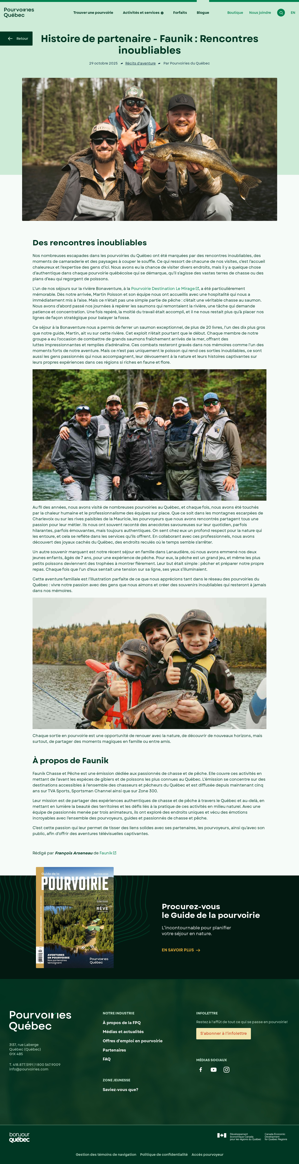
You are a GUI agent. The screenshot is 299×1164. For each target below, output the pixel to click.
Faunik (106, 853)
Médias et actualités (123, 1032)
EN (293, 12)
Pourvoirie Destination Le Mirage (163, 288)
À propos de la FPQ (122, 1023)
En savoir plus (181, 950)
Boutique (235, 12)
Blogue (203, 12)
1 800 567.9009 (47, 1064)
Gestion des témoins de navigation (106, 1154)
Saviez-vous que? (120, 1089)
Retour (18, 38)
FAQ (107, 1059)
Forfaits (180, 12)
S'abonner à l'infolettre (223, 1033)
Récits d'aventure (140, 63)
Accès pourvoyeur (207, 1154)
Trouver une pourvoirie (93, 12)
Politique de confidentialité (164, 1154)
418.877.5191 (23, 1064)
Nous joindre (260, 12)
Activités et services (141, 12)
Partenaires (114, 1050)
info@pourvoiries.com (28, 1069)
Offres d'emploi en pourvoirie (132, 1041)
